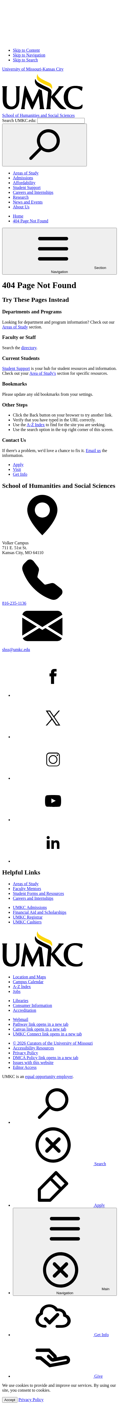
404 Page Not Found (30, 221)
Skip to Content (26, 50)
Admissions (23, 178)
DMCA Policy (45, 1057)
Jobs (16, 991)
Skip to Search (25, 60)
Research (21, 197)
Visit (17, 469)
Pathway (40, 1024)
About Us (21, 207)
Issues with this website (33, 1062)
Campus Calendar (28, 981)
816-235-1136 (14, 603)
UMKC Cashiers (27, 922)
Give (58, 1376)
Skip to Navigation (29, 55)
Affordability (24, 182)
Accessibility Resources (33, 1048)
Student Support (27, 187)
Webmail (20, 1019)
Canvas (39, 1029)
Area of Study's (42, 373)
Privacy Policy (25, 1053)
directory (28, 347)
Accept (9, 1400)
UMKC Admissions (30, 907)
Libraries (20, 1000)
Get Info (20, 474)
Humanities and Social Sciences (38, 115)
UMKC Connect (47, 1034)
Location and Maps (29, 977)
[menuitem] (65, 1124)
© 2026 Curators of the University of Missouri (53, 1043)
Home (18, 216)
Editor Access (24, 1067)
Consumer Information (32, 1005)
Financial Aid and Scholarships (39, 912)
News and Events (28, 202)
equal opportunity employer (49, 1076)
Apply (18, 464)
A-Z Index (36, 424)
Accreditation (24, 1010)
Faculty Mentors (27, 888)
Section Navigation (59, 251)
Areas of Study (26, 173)
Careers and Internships (33, 192)
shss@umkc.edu (16, 649)
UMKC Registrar (28, 917)
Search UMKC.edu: (19, 120)
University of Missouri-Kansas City (33, 69)
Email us (93, 450)
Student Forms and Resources (38, 893)
